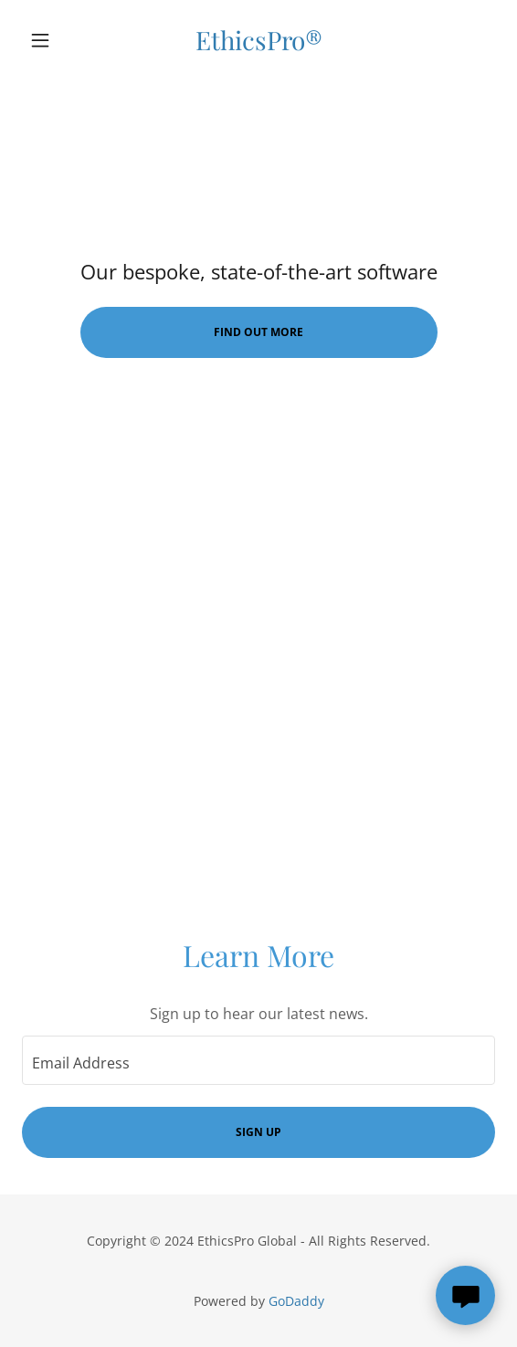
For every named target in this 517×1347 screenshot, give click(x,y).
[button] (57, 40)
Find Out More (258, 332)
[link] (259, 40)
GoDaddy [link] (296, 1301)
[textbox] (258, 1060)
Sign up (258, 1132)
